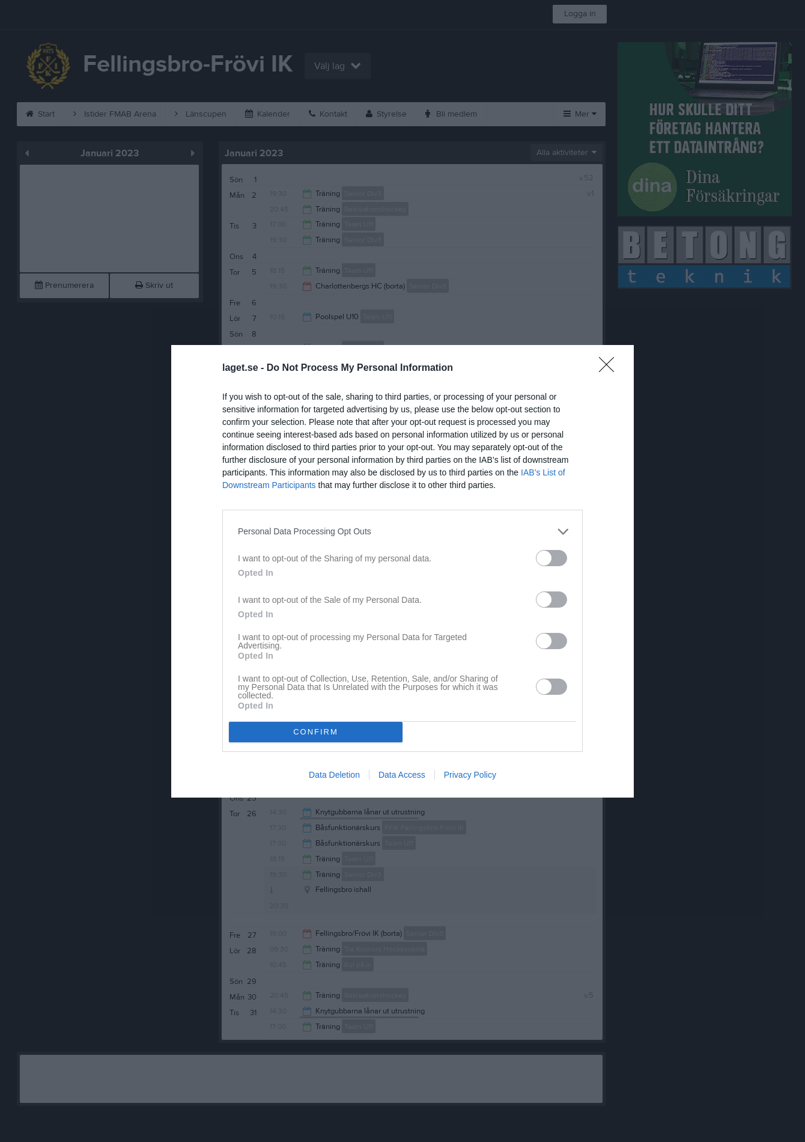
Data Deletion (334, 775)
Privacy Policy (470, 775)
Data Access (401, 775)
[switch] (551, 558)
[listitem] (402, 531)
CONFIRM (315, 731)
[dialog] (402, 571)
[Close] (610, 368)
